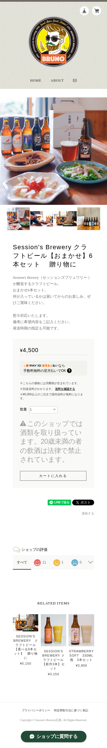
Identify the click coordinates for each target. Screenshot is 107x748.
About (57, 80)
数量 (23, 409)
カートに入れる (53, 476)
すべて (22, 562)
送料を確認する (65, 388)
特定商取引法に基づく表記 (71, 710)
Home (35, 80)
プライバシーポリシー (36, 710)
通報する (88, 513)
